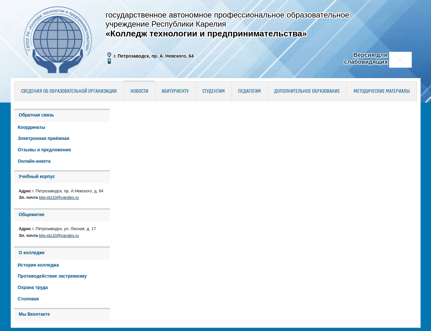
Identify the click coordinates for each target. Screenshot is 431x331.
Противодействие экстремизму (52, 276)
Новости (139, 91)
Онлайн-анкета (34, 161)
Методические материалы (382, 91)
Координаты (31, 127)
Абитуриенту (175, 91)
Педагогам (249, 91)
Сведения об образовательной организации (69, 91)
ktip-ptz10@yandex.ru (59, 197)
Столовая (28, 299)
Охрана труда (33, 287)
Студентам (213, 91)
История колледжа (38, 265)
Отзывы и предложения (44, 149)
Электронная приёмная (43, 138)
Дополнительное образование (307, 91)
